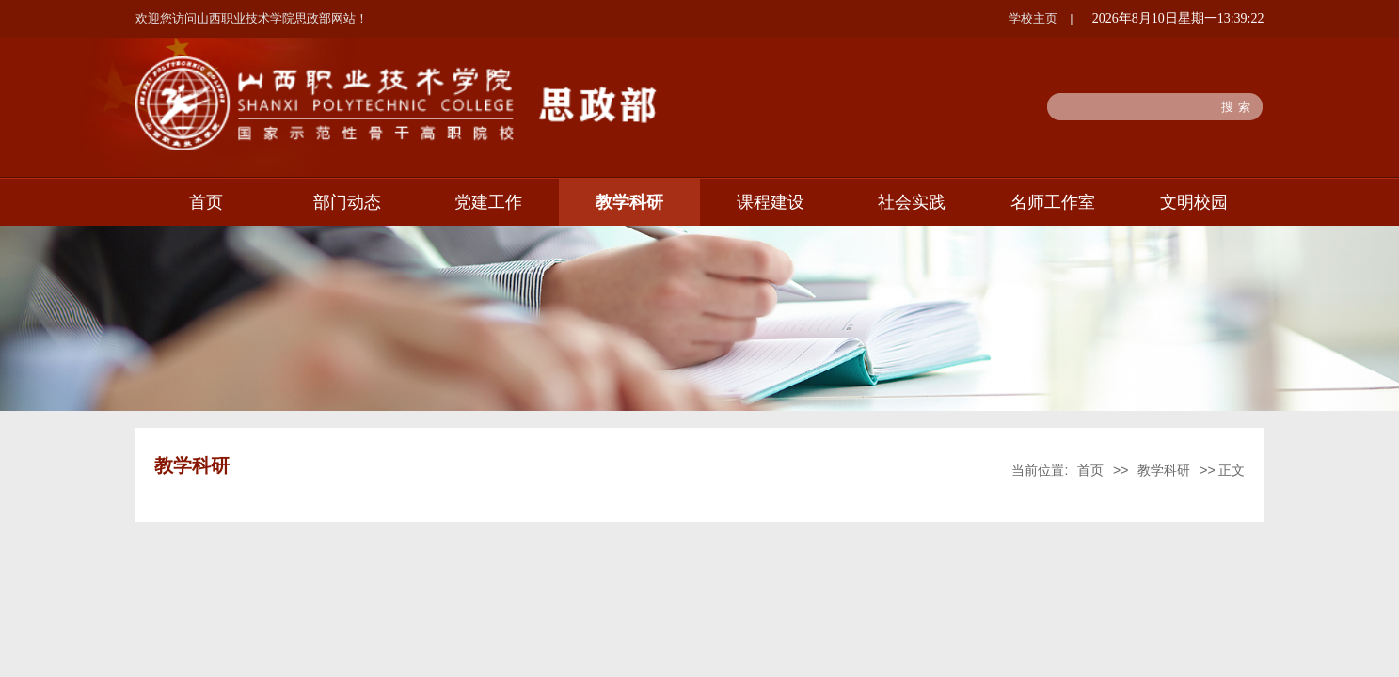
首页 (206, 202)
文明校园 (1194, 202)
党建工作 (488, 202)
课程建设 (770, 202)
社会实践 (912, 202)
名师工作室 (1052, 202)
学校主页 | (1041, 18)
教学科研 (629, 202)
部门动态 (347, 202)
